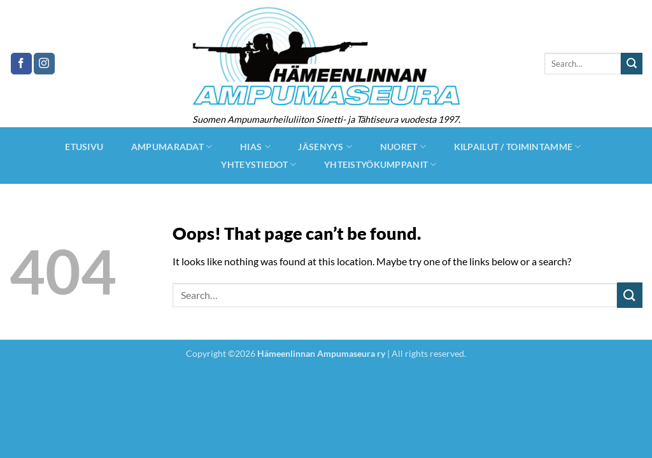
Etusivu (84, 146)
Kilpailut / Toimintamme (517, 147)
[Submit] (631, 63)
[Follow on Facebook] (21, 63)
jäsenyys (325, 147)
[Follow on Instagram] (44, 63)
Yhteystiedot (258, 164)
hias (255, 147)
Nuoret (403, 147)
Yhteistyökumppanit (380, 164)
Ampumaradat (172, 147)
